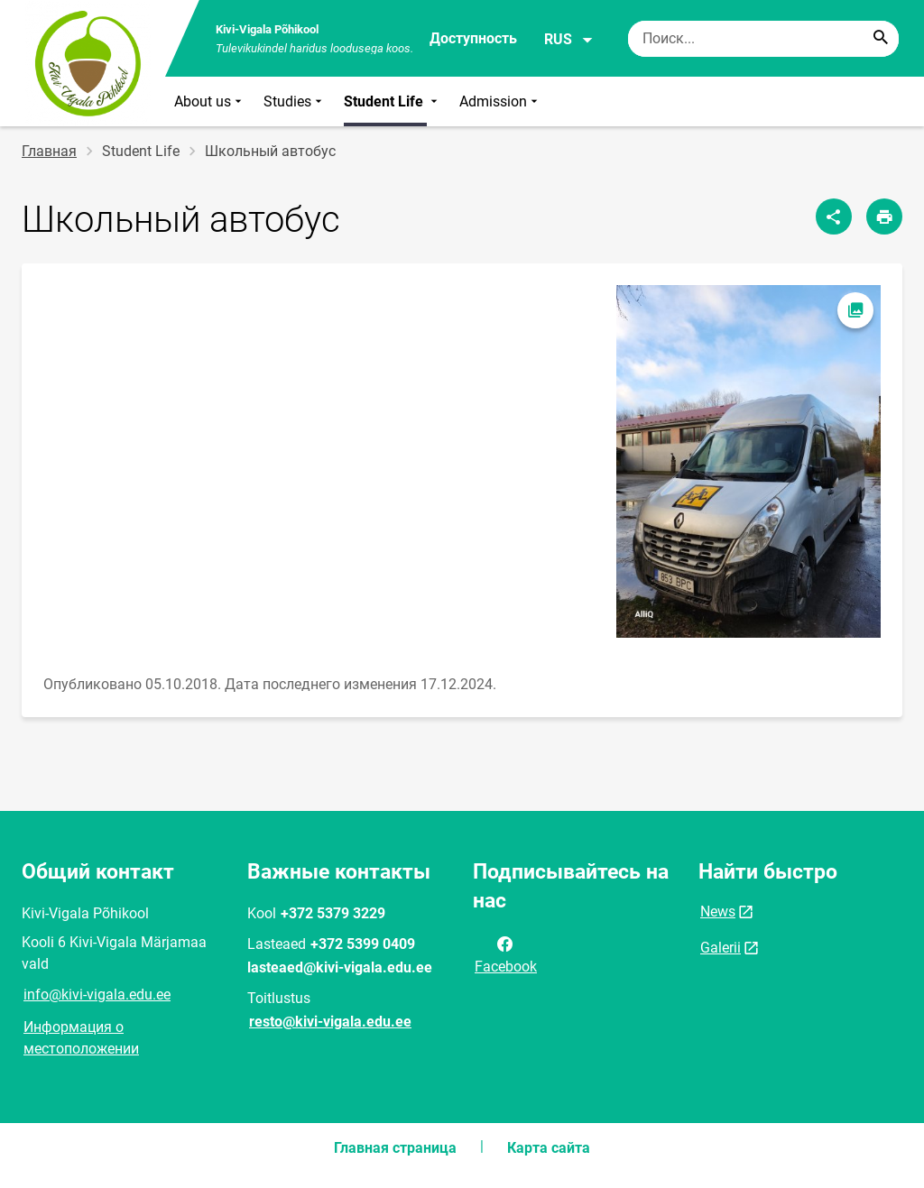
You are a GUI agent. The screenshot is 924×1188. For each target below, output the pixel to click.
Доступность (473, 38)
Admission (500, 101)
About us (209, 101)
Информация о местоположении (81, 1037)
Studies (294, 101)
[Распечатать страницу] (884, 216)
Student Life (392, 101)
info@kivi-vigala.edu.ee (97, 994)
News (717, 911)
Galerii (720, 947)
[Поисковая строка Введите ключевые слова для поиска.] (763, 39)
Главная (49, 151)
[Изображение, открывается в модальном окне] (748, 461)
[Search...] (880, 38)
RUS (569, 40)
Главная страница (395, 1147)
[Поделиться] (834, 216)
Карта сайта (548, 1147)
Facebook (506, 953)
